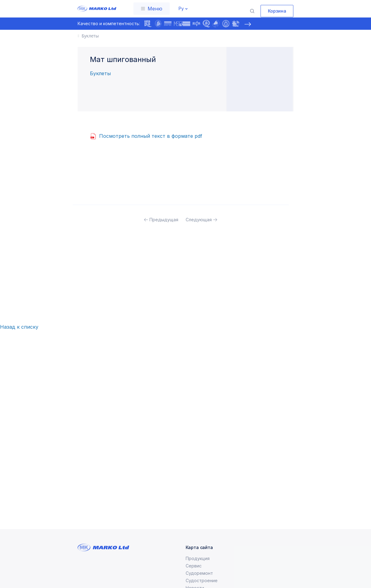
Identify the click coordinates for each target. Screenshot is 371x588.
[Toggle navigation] (151, 8)
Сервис (194, 573)
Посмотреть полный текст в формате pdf (150, 136)
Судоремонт (199, 580)
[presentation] (248, 24)
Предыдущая (163, 219)
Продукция (198, 565)
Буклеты (100, 73)
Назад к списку (19, 327)
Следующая (199, 219)
